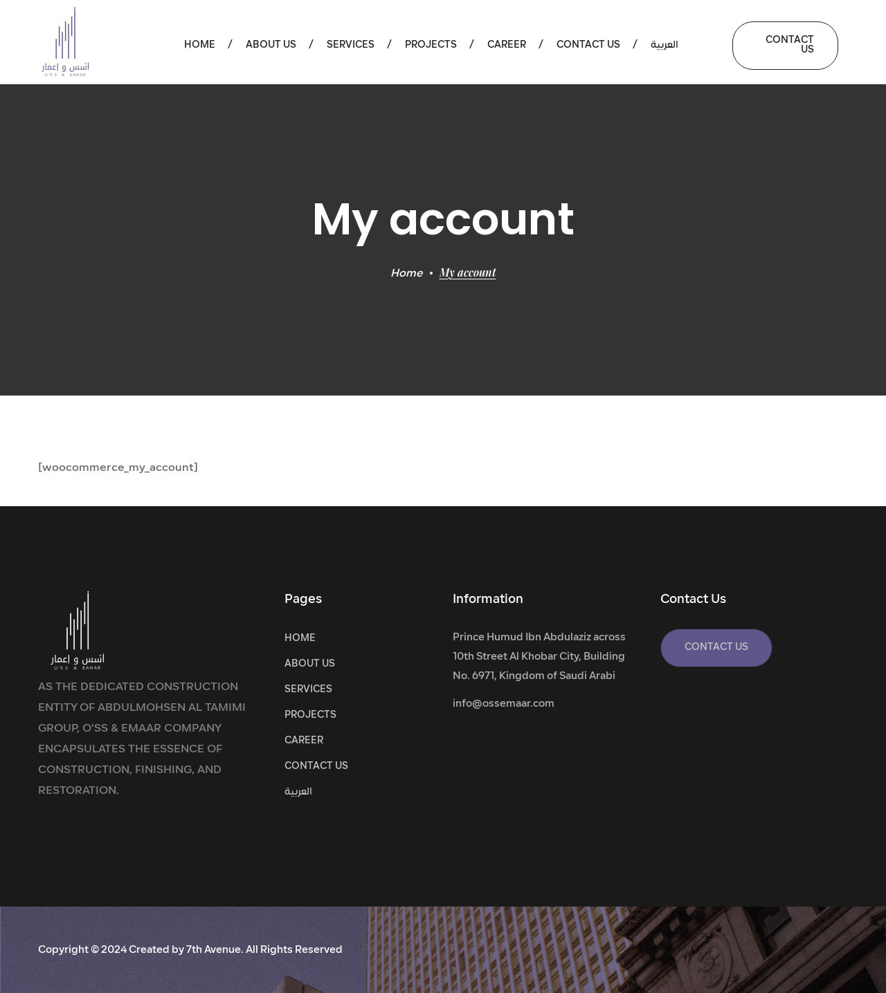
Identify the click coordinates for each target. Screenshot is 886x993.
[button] (785, 45)
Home (406, 273)
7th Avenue (213, 950)
